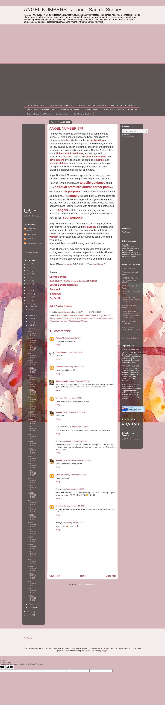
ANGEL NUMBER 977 (32, 399)
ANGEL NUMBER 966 (32, 480)
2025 (29, 267)
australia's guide (132, 410)
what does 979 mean (80, 321)
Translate (128, 137)
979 (56, 316)
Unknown (59, 367)
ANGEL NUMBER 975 (32, 414)
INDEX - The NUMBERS (36, 105)
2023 (29, 274)
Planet (134, 409)
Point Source (61, 352)
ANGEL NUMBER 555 (130, 384)
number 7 (70, 264)
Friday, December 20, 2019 (75, 475)
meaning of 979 (62, 318)
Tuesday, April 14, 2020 (75, 489)
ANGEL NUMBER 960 (32, 524)
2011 (29, 612)
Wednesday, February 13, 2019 (79, 460)
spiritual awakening (95, 156)
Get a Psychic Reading (32, 216)
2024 (29, 271)
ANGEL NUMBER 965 (32, 488)
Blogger (104, 651)
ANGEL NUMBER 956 (32, 554)
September (33, 310)
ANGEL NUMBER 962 (32, 510)
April (31, 325)
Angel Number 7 (99, 264)
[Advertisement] (82, 44)
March (31, 328)
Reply (58, 345)
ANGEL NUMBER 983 (32, 355)
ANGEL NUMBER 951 (32, 591)
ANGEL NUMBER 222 (130, 366)
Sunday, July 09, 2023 (74, 523)
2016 (29, 290)
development (56, 160)
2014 (29, 297)
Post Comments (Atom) (87, 584)
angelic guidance (92, 182)
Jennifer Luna (61, 412)
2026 (29, 264)
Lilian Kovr (60, 475)
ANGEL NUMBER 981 (32, 370)
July (30, 318)
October (32, 306)
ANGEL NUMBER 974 (32, 422)
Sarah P (30, 239)
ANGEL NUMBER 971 (32, 443)
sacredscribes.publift (34, 243)
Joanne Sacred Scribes (32, 230)
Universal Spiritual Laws (69, 153)
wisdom (53, 236)
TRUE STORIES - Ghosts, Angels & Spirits (131, 328)
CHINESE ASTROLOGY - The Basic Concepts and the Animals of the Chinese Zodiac (131, 314)
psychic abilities (58, 163)
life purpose (71, 191)
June (31, 322)
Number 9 (66, 140)
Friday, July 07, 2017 (83, 381)
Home (83, 576)
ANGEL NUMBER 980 (32, 377)
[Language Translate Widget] (135, 131)
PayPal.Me (126, 232)
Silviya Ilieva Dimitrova (65, 381)
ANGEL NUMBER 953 (32, 576)
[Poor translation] (9, 667)
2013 (29, 300)
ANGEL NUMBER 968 (32, 466)
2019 (29, 281)
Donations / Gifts (62, 114)
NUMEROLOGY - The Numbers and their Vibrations (130, 280)
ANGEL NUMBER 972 (32, 436)
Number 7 (68, 156)
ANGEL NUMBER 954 (32, 569)
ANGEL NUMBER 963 (32, 502)
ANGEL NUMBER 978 (32, 392)
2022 (29, 277)
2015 (29, 294)
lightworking (97, 140)
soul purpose (73, 217)
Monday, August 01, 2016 (71, 338)
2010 (29, 615)
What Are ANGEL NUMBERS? (61, 105)
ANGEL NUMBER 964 (32, 495)
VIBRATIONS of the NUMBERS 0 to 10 (41, 109)
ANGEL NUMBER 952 (32, 583)
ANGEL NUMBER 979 (32, 385)
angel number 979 (91, 316)
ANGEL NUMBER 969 (32, 458)
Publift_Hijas (31, 234)
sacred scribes (101, 318)
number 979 (73, 318)
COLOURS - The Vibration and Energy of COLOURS (131, 300)
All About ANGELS (91, 109)
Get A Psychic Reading (82, 114)
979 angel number (66, 316)
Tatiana (59, 338)
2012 (29, 304)
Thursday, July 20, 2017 (73, 398)
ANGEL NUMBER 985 (32, 341)
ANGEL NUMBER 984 (32, 348)
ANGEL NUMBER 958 (32, 539)
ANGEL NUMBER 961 (32, 517)
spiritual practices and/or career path (82, 187)
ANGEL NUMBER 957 (32, 547)
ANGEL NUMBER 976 (32, 407)
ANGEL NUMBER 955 (32, 561)
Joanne (52, 318)
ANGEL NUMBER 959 (32, 532)
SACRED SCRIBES (129, 268)
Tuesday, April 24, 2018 (76, 412)
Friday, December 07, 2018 (76, 441)
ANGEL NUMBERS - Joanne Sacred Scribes (73, 9)
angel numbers (104, 316)
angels (74, 195)
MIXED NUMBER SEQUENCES (123, 105)
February (32, 604)
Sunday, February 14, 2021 (74, 506)
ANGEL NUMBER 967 (32, 473)
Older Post (111, 576)
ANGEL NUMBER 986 (32, 333)
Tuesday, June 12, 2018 (79, 427)
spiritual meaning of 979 (62, 321)
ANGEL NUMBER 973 (32, 429)
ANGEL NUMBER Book (70, 109)
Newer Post (54, 576)
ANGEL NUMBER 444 (130, 349)
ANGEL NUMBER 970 (32, 451)
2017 (29, 287)
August (31, 315)
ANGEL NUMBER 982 (32, 363)
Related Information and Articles (39, 114)
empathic (99, 160)
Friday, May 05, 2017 (75, 352)
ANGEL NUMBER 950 (32, 598)
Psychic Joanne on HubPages (129, 322)
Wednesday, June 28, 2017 (74, 367)
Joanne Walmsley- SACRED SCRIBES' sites (120, 109)
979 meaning (79, 316)
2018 (29, 284)
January (32, 607)
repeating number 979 (87, 318)
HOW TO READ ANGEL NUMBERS (92, 105)
